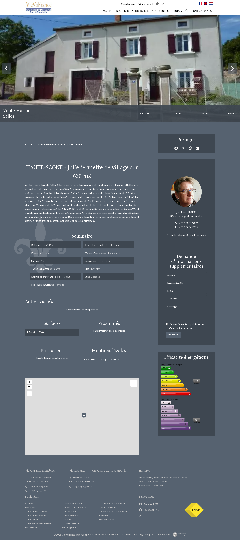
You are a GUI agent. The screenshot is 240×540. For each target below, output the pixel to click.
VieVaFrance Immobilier (40, 470)
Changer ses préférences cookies (153, 534)
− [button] (29, 387)
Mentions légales (99, 534)
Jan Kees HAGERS (186, 212)
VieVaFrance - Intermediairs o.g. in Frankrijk (97, 470)
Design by (178, 534)
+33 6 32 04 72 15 (188, 227)
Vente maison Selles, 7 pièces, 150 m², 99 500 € (59, 144)
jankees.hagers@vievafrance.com (188, 234)
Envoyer (173, 335)
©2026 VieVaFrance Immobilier (70, 534)
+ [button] (29, 382)
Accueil (28, 144)
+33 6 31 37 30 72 (188, 223)
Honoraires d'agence (122, 534)
